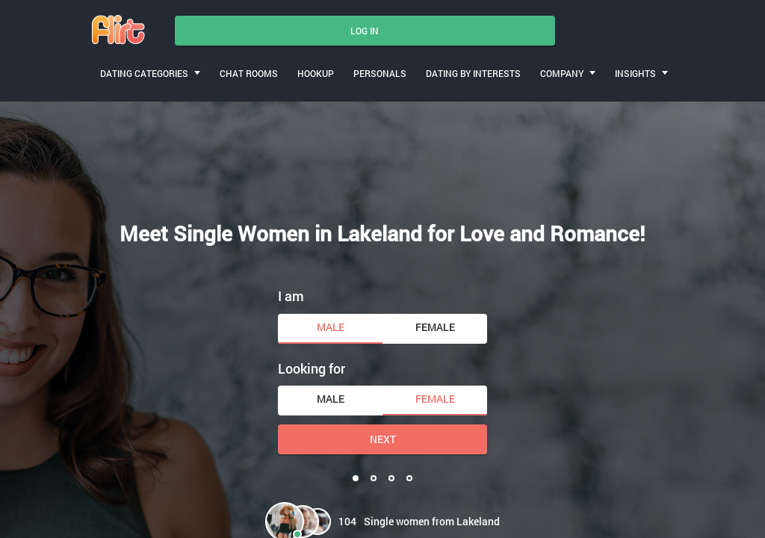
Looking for (311, 368)
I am (291, 296)
